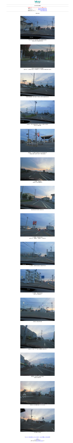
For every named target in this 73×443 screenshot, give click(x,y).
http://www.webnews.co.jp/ (42, 9)
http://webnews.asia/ (44, 10)
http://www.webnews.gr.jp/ (42, 8)
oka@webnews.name (39, 440)
